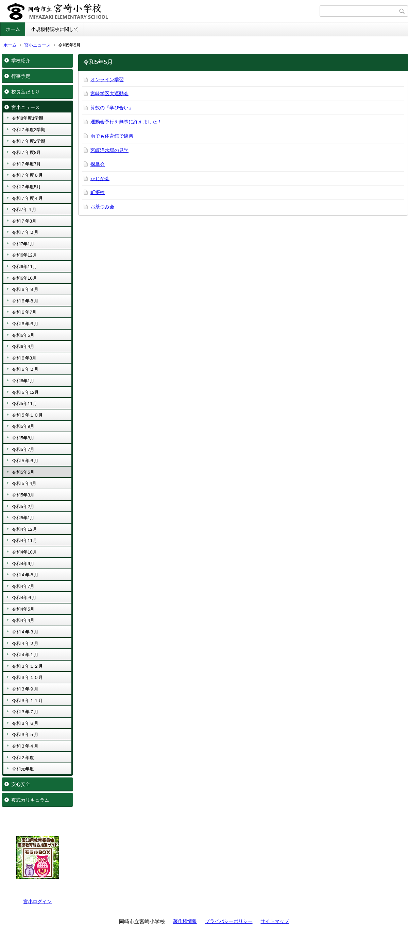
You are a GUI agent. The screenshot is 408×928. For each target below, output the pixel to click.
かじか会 (99, 178)
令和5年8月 (23, 437)
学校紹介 (20, 60)
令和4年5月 (23, 609)
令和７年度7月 (26, 164)
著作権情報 (185, 921)
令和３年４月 (25, 746)
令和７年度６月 (27, 175)
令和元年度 (23, 768)
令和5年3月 (23, 494)
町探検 (97, 192)
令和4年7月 (23, 586)
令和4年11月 (24, 540)
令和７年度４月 (27, 198)
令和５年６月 (25, 460)
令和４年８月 (25, 574)
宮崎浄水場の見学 (109, 150)
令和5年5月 (23, 472)
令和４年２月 (25, 643)
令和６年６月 (25, 323)
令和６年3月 (24, 358)
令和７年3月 (24, 221)
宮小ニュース (37, 45)
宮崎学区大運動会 (109, 93)
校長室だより (25, 91)
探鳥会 (97, 164)
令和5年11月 (24, 403)
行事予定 (20, 76)
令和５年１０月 (27, 415)
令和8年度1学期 (27, 118)
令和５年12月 (25, 392)
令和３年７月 (25, 711)
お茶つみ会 (102, 206)
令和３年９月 (25, 688)
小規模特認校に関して (55, 29)
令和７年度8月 (26, 152)
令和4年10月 (24, 552)
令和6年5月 (23, 335)
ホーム (13, 29)
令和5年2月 (23, 506)
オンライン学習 (107, 79)
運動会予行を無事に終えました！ (126, 121)
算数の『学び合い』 (111, 107)
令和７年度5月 (26, 186)
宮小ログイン (37, 901)
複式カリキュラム (30, 800)
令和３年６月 (25, 723)
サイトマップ (274, 921)
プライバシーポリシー (229, 921)
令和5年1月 (23, 517)
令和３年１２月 (27, 666)
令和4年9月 (23, 563)
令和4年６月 (24, 597)
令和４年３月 (25, 631)
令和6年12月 (24, 255)
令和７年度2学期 (28, 141)
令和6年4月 (23, 346)
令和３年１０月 (27, 677)
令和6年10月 (24, 278)
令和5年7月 (23, 449)
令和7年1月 (23, 243)
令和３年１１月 (27, 700)
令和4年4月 (23, 620)
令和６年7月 (24, 312)
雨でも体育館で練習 (111, 136)
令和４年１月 (25, 654)
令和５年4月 (24, 483)
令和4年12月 (24, 529)
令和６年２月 (25, 369)
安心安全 (20, 784)
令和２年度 (23, 757)
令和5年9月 (23, 426)
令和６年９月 (25, 289)
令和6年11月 (24, 266)
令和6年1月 (23, 380)
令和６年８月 (25, 300)
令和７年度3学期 (28, 129)
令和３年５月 (25, 734)
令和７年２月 (25, 232)
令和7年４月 (24, 209)
